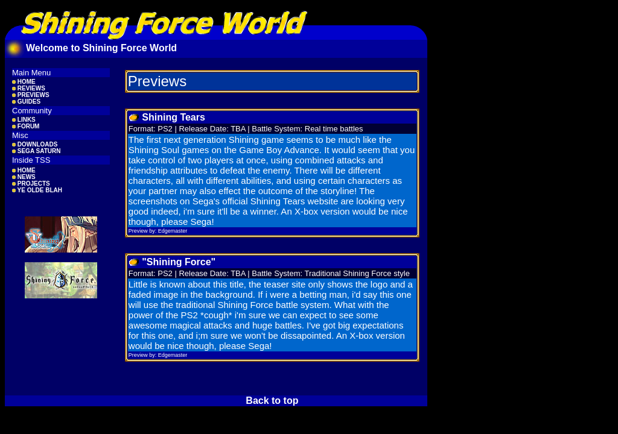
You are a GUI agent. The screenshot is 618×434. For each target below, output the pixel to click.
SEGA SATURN (36, 151)
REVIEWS (28, 88)
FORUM (25, 126)
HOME (24, 81)
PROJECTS (31, 183)
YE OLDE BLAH (37, 190)
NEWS (24, 177)
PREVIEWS (30, 95)
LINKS (24, 119)
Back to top (272, 400)
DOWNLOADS (34, 144)
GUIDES (26, 101)
